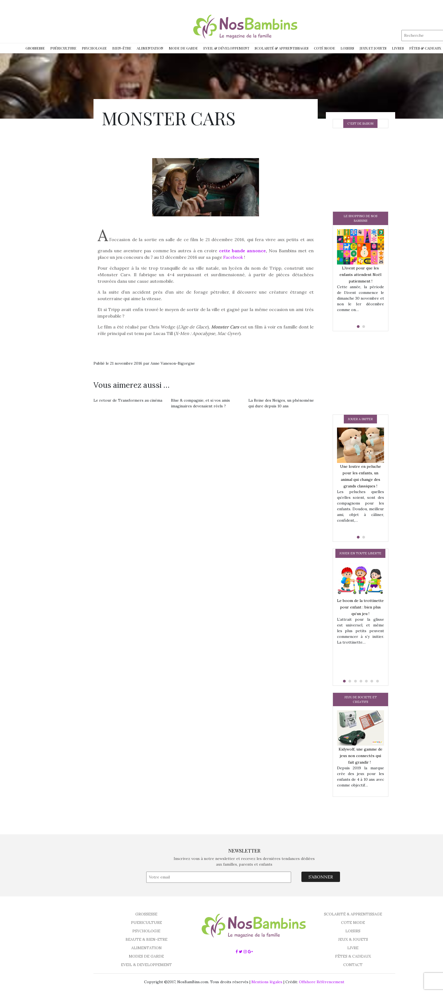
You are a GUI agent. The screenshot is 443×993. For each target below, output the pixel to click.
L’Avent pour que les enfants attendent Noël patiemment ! (360, 275)
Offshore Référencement (321, 981)
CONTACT (353, 964)
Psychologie (94, 48)
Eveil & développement (226, 48)
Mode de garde (183, 48)
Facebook (233, 257)
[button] (357, 326)
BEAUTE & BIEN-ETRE (146, 939)
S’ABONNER (320, 877)
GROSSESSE (146, 914)
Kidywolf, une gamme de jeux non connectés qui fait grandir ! (360, 756)
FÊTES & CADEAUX (353, 956)
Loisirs (347, 48)
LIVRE (352, 947)
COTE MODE (353, 922)
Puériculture (63, 48)
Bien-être (121, 48)
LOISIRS (352, 931)
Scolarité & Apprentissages (281, 48)
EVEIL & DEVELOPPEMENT (146, 964)
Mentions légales (266, 981)
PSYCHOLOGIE (146, 931)
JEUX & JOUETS (353, 939)
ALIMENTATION (146, 947)
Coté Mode (324, 48)
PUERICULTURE (146, 922)
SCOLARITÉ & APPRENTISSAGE (353, 914)
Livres (398, 48)
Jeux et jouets (373, 48)
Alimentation (150, 48)
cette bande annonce (242, 250)
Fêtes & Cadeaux (425, 48)
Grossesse (35, 48)
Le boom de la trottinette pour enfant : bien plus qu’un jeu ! (360, 607)
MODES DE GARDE (146, 956)
